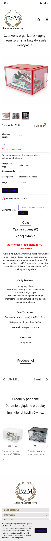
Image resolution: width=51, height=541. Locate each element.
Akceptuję (41, 531)
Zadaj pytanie (10, 191)
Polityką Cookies (9, 526)
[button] (25, 510)
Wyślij (23, 213)
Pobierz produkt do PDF (14, 198)
